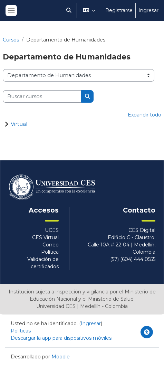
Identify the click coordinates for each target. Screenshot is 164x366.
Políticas (21, 331)
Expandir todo (144, 115)
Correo (50, 245)
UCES (52, 230)
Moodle (60, 357)
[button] (68, 10)
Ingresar (148, 10)
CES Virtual (45, 237)
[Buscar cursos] (42, 96)
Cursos (11, 40)
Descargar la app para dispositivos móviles (61, 338)
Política (50, 252)
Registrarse (119, 10)
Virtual (19, 124)
